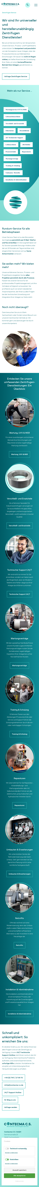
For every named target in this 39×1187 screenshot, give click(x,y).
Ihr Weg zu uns (10, 1100)
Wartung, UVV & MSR (19, 454)
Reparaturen (19, 805)
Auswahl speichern (19, 1170)
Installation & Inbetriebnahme (19, 1014)
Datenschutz (19, 1181)
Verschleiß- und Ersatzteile (19, 526)
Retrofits (19, 945)
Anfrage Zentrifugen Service (15, 76)
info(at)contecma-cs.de (13, 1085)
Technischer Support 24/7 (19, 594)
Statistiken (14, 1159)
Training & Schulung (19, 734)
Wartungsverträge (19, 665)
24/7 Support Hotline (12, 1092)
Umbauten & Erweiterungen (19, 874)
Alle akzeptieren (20, 1175)
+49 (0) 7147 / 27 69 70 (13, 1078)
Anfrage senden (10, 1107)
